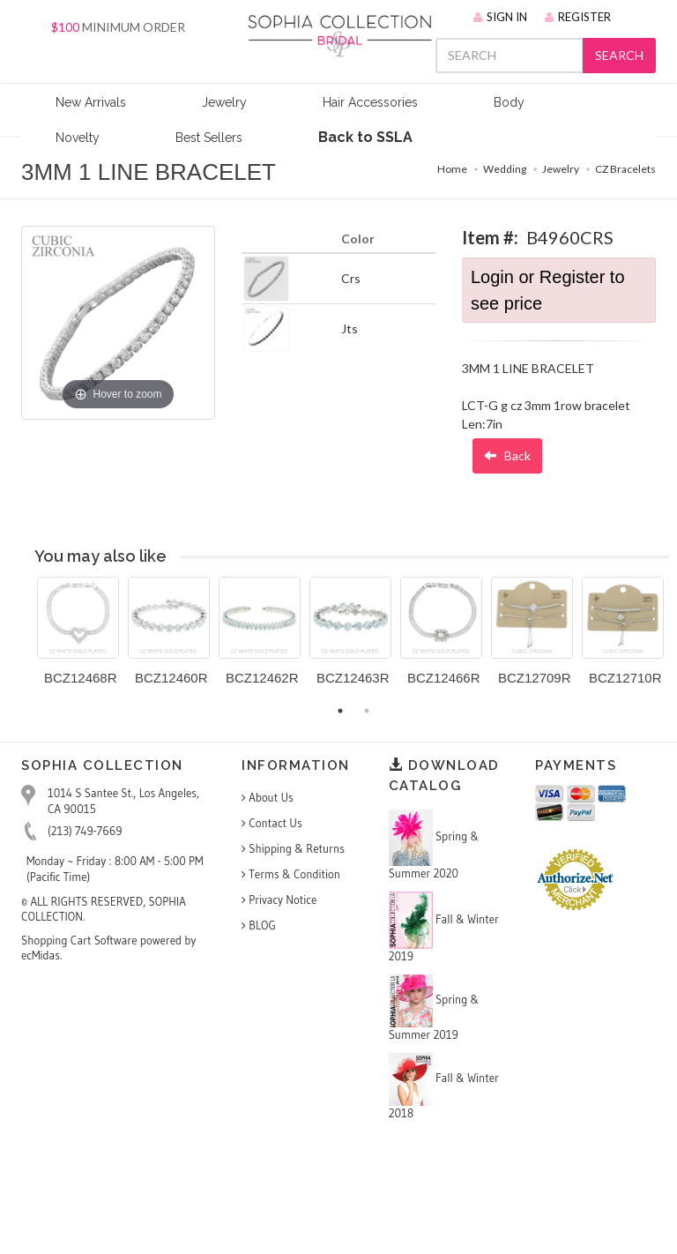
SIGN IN (500, 17)
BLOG (259, 925)
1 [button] (340, 711)
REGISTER (578, 17)
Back (507, 455)
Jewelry (560, 168)
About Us (268, 797)
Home (452, 168)
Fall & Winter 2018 (444, 1086)
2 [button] (367, 711)
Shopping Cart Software (79, 940)
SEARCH (619, 55)
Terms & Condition (291, 874)
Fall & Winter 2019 (444, 927)
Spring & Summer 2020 (434, 845)
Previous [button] (24, 641)
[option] (78, 637)
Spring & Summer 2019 (434, 1007)
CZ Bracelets (625, 168)
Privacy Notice (279, 899)
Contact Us (272, 823)
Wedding (504, 168)
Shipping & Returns (293, 848)
